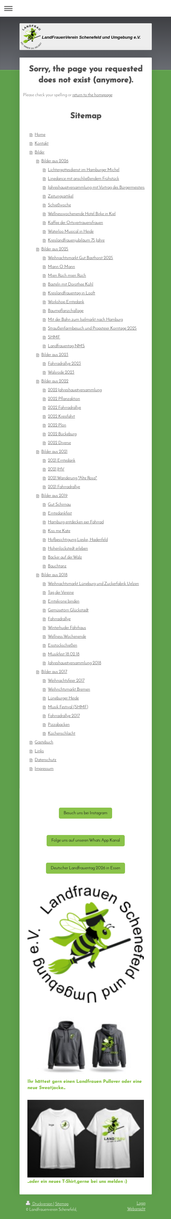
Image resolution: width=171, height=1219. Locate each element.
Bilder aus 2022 (54, 381)
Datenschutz (45, 760)
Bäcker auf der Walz (65, 557)
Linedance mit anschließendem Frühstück (83, 178)
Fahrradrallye (59, 619)
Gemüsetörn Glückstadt (68, 610)
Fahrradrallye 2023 (64, 363)
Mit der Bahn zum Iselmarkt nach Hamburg (85, 319)
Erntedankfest (60, 513)
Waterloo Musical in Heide (71, 231)
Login (141, 1203)
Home (40, 134)
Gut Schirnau (59, 504)
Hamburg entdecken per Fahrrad (76, 522)
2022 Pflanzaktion (64, 399)
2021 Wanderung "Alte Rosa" (72, 478)
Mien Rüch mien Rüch (67, 275)
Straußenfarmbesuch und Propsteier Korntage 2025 (92, 328)
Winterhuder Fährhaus (67, 628)
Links (39, 751)
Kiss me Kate (59, 531)
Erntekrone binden (63, 601)
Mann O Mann (61, 266)
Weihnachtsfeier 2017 (66, 680)
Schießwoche (59, 205)
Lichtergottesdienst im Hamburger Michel (83, 170)
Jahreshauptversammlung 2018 (74, 663)
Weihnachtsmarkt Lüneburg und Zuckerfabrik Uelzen (93, 584)
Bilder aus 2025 (54, 249)
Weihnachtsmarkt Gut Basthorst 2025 (80, 258)
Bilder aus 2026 (54, 161)
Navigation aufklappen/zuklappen (85, 8)
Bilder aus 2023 (54, 355)
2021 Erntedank (61, 460)
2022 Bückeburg (62, 434)
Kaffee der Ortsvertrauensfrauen (75, 222)
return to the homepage (92, 95)
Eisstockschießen (62, 645)
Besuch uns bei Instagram (85, 813)
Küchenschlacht (61, 733)
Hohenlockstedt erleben (68, 548)
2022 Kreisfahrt (61, 416)
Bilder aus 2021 (54, 451)
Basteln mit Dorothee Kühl (70, 284)
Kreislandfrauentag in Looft (71, 293)
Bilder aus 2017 (54, 672)
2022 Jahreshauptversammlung (75, 390)
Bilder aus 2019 (54, 495)
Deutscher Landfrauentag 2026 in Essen (85, 868)
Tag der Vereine (61, 592)
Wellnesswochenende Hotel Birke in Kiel (82, 214)
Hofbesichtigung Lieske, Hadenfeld (78, 539)
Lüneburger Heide (63, 698)
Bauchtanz (57, 566)
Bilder (39, 152)
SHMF (54, 337)
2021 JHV (56, 469)
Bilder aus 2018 (54, 575)
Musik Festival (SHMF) (68, 707)
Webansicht (136, 1209)
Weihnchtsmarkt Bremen (69, 689)
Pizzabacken (59, 724)
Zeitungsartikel (60, 196)
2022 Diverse (59, 443)
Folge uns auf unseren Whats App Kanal (85, 840)
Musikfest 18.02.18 (63, 654)
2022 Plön (57, 425)
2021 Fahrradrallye (64, 487)
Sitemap (62, 1204)
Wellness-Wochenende (67, 636)
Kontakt (41, 143)
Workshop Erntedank (66, 302)
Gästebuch (44, 742)
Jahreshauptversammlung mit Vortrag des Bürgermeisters (96, 187)
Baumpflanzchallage (65, 311)
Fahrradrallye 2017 (64, 716)
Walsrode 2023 (61, 372)
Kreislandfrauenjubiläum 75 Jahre (76, 240)
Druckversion (39, 1204)
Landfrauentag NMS (66, 346)
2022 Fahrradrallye (64, 407)
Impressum (44, 768)
